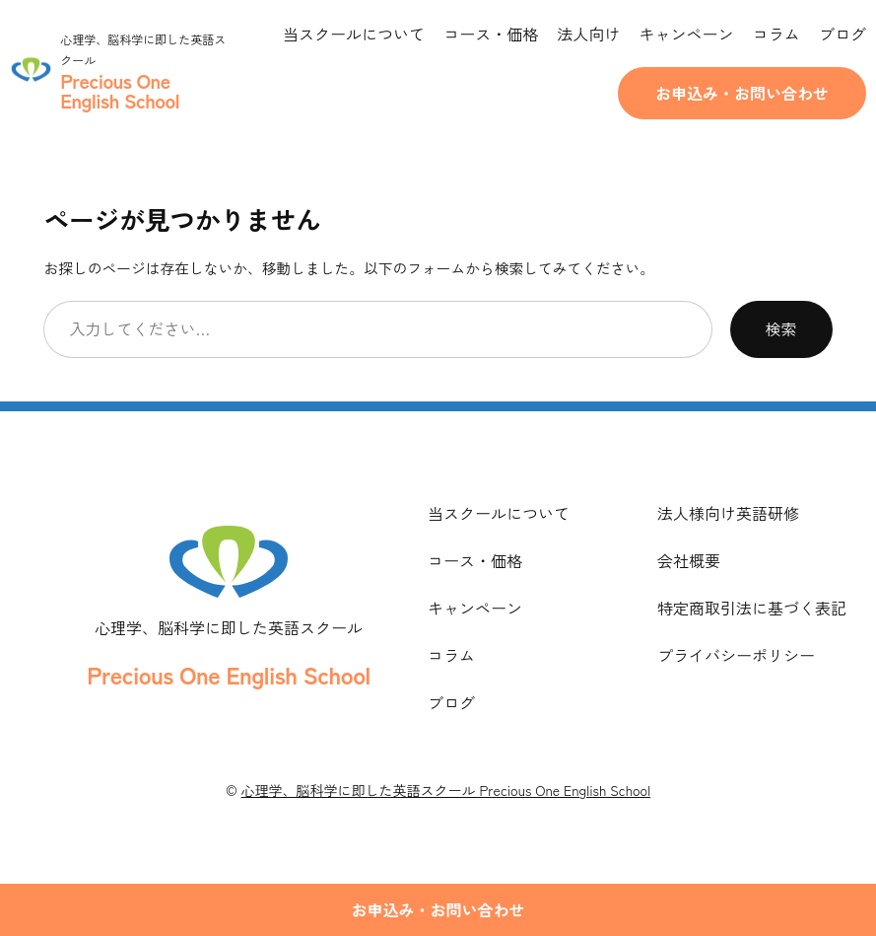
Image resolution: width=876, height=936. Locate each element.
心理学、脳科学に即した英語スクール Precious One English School (445, 790)
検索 (781, 328)
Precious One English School (228, 674)
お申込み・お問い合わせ (742, 93)
